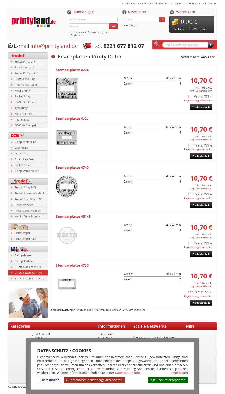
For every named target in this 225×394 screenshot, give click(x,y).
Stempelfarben (24, 261)
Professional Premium (28, 210)
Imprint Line (22, 119)
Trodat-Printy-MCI (25, 187)
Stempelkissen (23, 255)
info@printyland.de (54, 45)
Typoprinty (21, 108)
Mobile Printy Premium (28, 216)
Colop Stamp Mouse (27, 171)
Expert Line (21, 147)
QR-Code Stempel (25, 125)
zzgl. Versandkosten (201, 90)
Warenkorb (194, 3)
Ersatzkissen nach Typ (28, 267)
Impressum (179, 373)
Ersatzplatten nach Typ (28, 272)
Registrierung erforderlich (198, 100)
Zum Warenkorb (198, 29)
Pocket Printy (22, 96)
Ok (162, 19)
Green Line (21, 153)
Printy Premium (24, 204)
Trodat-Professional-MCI (29, 193)
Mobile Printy (23, 90)
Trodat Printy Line (25, 61)
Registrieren (77, 35)
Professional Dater (26, 84)
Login (113, 26)
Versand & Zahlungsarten (154, 3)
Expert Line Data (25, 159)
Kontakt (177, 3)
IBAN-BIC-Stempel (26, 102)
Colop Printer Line (25, 142)
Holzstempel (22, 233)
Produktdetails (201, 107)
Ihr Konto (210, 3)
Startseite (129, 3)
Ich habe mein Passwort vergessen (90, 32)
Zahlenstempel (24, 113)
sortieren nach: (196, 57)
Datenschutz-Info (127, 373)
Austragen (131, 25)
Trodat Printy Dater (26, 73)
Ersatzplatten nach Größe (30, 278)
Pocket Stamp (23, 165)
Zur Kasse (179, 29)
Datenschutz (108, 337)
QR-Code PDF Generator (43, 335)
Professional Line (25, 79)
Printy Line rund (24, 67)
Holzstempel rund (25, 238)
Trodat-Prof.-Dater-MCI (28, 199)
